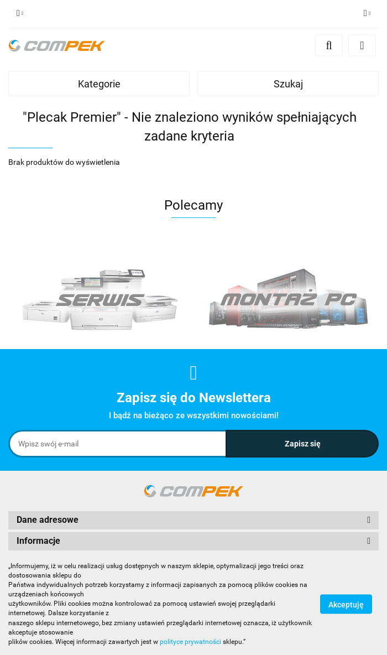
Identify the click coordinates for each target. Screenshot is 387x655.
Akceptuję (346, 604)
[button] (193, 520)
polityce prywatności (190, 642)
